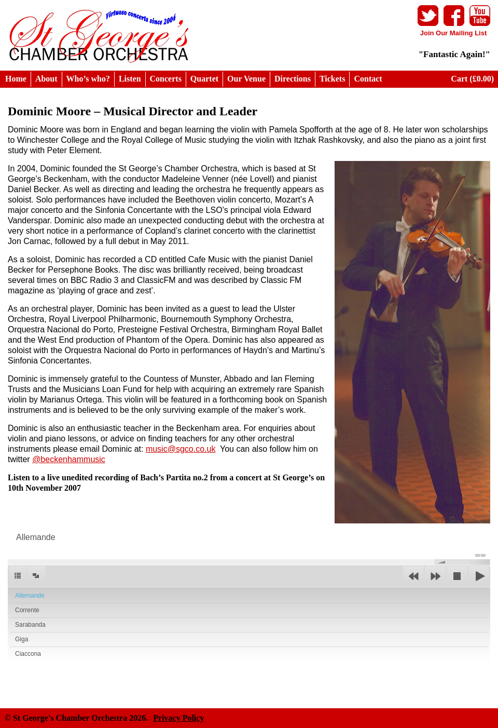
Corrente (27, 610)
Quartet (204, 78)
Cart (472, 78)
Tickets (332, 78)
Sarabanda (30, 624)
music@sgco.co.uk (181, 448)
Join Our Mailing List (453, 33)
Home (15, 78)
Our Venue (246, 78)
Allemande (30, 595)
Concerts (166, 78)
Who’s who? (88, 78)
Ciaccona (28, 653)
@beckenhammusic (68, 459)
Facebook (454, 15)
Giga (21, 639)
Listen (130, 78)
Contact (368, 78)
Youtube (479, 15)
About (46, 78)
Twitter (428, 15)
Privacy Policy (178, 717)
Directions (292, 78)
